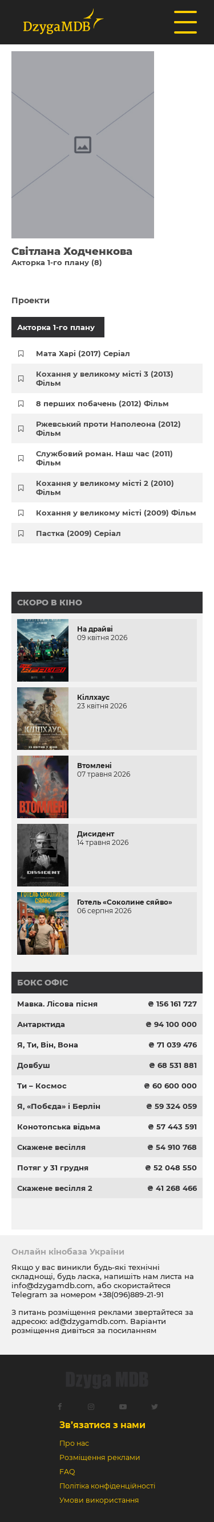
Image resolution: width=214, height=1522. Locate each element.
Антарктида (41, 1024)
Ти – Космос (42, 1085)
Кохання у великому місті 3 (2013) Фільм (104, 378)
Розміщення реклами (99, 1457)
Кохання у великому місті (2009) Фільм (116, 512)
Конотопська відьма (58, 1126)
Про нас (74, 1443)
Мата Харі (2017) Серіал (83, 353)
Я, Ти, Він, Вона (47, 1044)
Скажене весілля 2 (54, 1188)
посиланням (132, 1330)
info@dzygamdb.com (52, 1285)
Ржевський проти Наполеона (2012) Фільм (108, 428)
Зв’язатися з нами (102, 1425)
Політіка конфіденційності (107, 1486)
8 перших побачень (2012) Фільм (102, 403)
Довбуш (33, 1065)
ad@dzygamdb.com (88, 1321)
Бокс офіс (42, 982)
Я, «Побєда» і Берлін (58, 1106)
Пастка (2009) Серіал (78, 533)
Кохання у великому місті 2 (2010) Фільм (105, 488)
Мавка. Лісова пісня (57, 1003)
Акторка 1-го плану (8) (56, 262)
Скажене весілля (51, 1147)
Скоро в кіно (49, 602)
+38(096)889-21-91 (131, 1294)
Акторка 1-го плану (56, 327)
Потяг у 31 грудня (52, 1167)
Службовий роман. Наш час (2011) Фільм (104, 458)
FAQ (67, 1471)
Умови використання (99, 1500)
